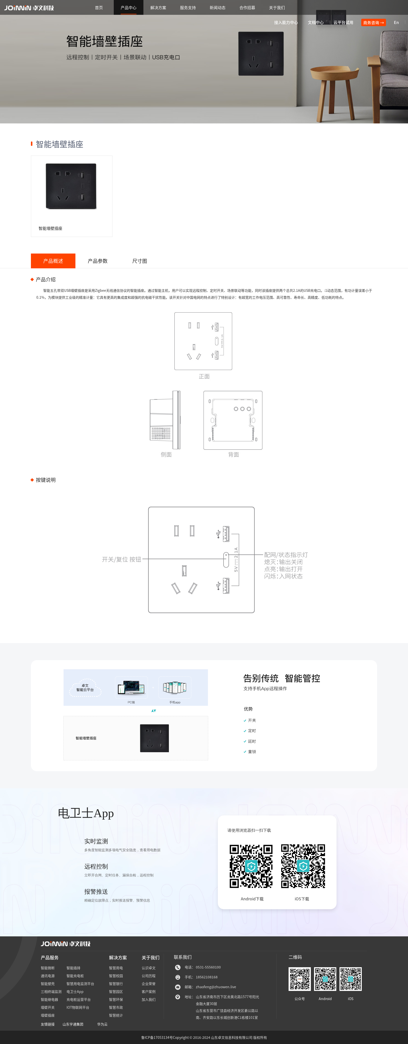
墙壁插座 (48, 1015)
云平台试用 (343, 22)
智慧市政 (116, 1007)
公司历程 (149, 975)
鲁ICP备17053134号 (157, 1037)
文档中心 (316, 22)
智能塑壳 (48, 983)
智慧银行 (116, 983)
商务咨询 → (373, 22)
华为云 (102, 1024)
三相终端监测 (51, 991)
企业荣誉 (149, 983)
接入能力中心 (286, 22)
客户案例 (149, 991)
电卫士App (75, 991)
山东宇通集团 (73, 1024)
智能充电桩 (75, 975)
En (396, 22)
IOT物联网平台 (78, 1007)
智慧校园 (116, 975)
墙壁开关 (48, 1007)
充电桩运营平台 (79, 999)
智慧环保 (116, 999)
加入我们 (149, 999)
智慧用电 (116, 967)
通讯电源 (48, 975)
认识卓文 (149, 967)
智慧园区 (116, 991)
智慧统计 (116, 1015)
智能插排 (73, 967)
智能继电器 (49, 999)
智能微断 (48, 967)
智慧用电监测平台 (80, 983)
